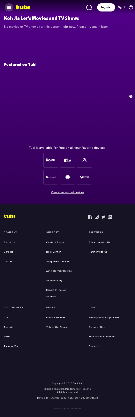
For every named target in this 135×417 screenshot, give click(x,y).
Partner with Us (98, 251)
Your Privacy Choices (102, 336)
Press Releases (56, 317)
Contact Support (56, 242)
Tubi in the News (56, 327)
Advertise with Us (100, 242)
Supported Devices (58, 261)
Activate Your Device (59, 270)
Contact (9, 261)
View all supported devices (67, 192)
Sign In (122, 7)
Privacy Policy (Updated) (104, 317)
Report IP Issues (56, 290)
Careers (9, 251)
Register (106, 7)
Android (8, 327)
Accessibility (54, 280)
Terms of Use (97, 327)
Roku (7, 336)
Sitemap (51, 296)
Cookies (94, 346)
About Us (9, 242)
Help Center (53, 251)
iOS (6, 317)
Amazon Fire (11, 346)
